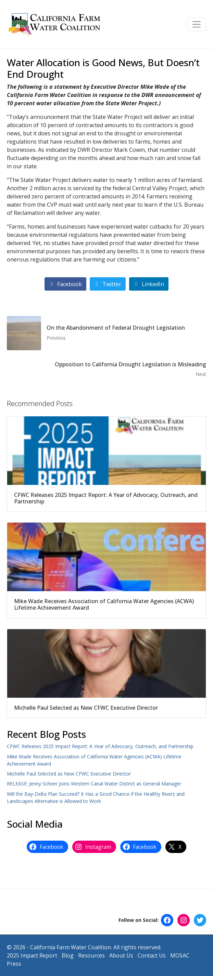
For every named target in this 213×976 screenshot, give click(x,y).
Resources (91, 955)
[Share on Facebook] (65, 284)
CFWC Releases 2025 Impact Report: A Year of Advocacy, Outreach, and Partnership (100, 746)
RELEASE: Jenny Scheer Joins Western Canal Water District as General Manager (94, 783)
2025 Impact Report (32, 955)
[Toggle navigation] (196, 24)
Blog (68, 955)
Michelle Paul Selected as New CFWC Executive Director (69, 773)
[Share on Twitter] (108, 284)
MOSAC (179, 955)
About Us (121, 955)
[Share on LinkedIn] (148, 284)
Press (14, 963)
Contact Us (152, 955)
